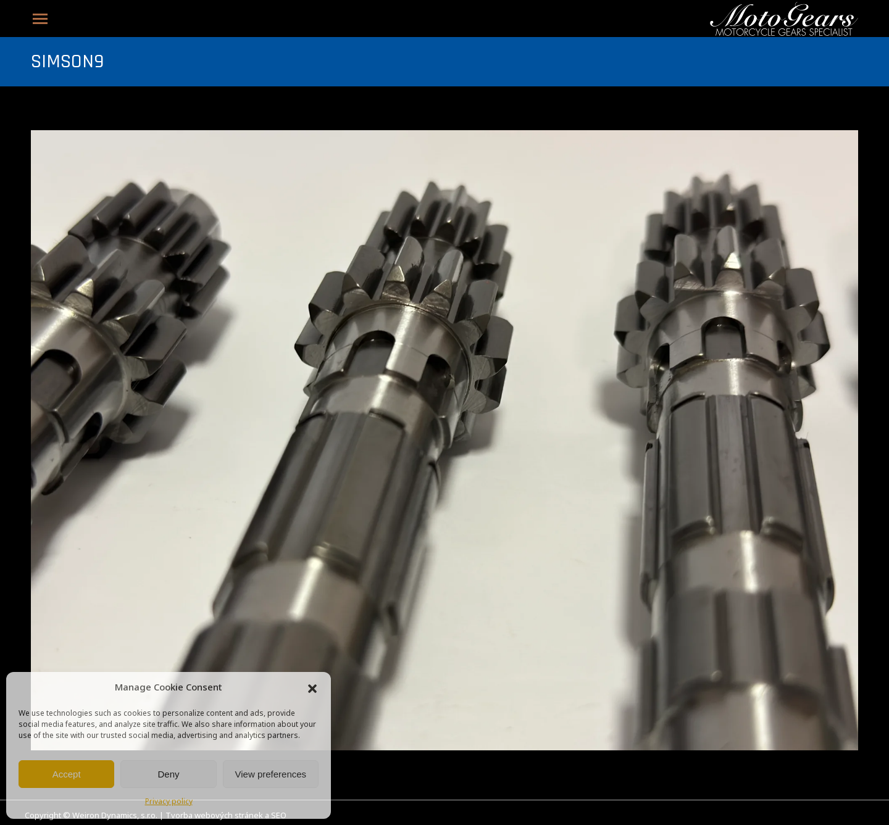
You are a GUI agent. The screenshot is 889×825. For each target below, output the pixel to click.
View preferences (271, 774)
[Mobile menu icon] (40, 19)
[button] (312, 688)
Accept (66, 774)
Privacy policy (169, 802)
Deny (168, 774)
